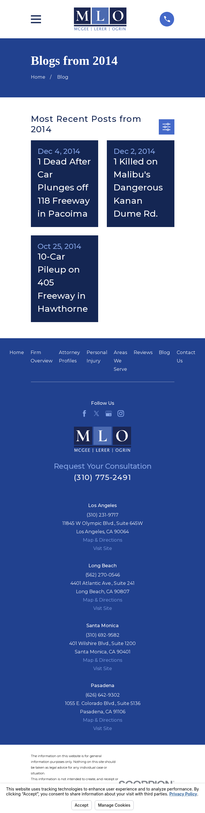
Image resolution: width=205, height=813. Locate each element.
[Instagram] (121, 413)
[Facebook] (84, 413)
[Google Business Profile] (108, 413)
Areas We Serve (120, 360)
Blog (164, 352)
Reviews (143, 352)
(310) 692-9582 (103, 635)
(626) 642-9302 (102, 695)
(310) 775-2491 (102, 477)
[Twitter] (96, 413)
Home (17, 352)
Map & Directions (102, 540)
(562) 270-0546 (102, 575)
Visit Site (102, 548)
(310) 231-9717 (102, 515)
